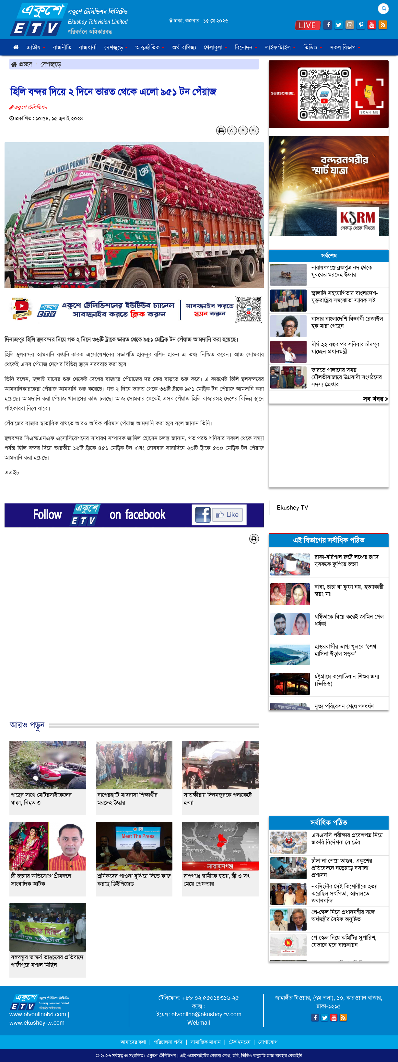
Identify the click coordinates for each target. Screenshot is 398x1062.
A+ (254, 130)
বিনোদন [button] (246, 47)
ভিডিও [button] (312, 47)
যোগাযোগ (267, 1042)
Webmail (198, 1023)
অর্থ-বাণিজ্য (184, 47)
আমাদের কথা (134, 1042)
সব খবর (376, 399)
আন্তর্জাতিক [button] (149, 47)
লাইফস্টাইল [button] (280, 47)
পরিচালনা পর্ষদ (168, 1042)
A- (232, 130)
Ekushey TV (292, 508)
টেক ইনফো (240, 1042)
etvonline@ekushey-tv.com (206, 1014)
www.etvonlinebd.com (37, 1014)
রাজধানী (88, 47)
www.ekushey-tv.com (36, 1023)
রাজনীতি (62, 47)
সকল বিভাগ (345, 47)
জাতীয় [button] (36, 47)
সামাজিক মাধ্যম (206, 1042)
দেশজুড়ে (51, 64)
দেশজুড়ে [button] (116, 47)
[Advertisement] (134, 639)
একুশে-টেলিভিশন (161, 1055)
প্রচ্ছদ (21, 64)
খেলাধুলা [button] (215, 47)
